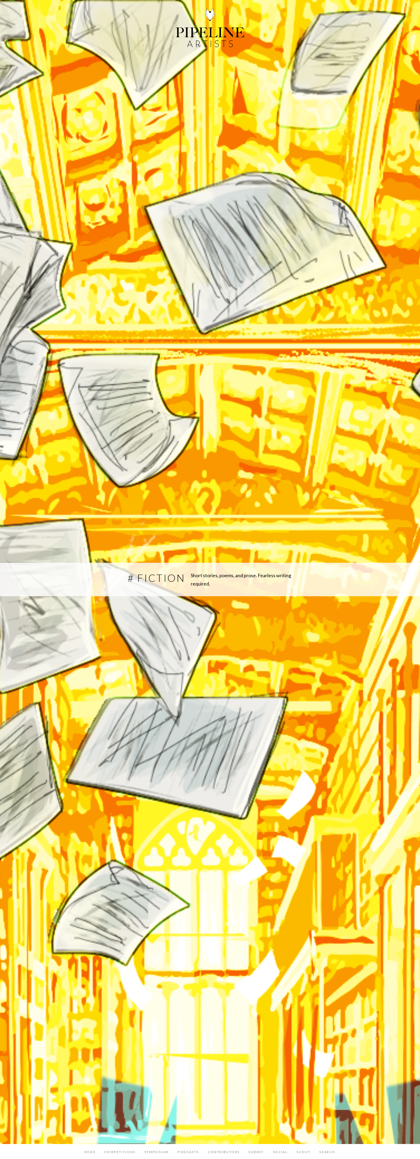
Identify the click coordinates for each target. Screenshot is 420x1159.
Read (90, 1152)
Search (327, 1152)
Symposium (156, 1152)
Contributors (224, 1152)
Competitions (120, 1152)
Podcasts (188, 1152)
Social (280, 1152)
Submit (256, 1152)
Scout (303, 1152)
